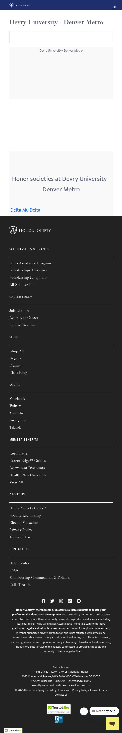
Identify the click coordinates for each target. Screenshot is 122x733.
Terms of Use (20, 537)
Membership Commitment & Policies (39, 577)
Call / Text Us (20, 584)
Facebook (17, 398)
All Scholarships (22, 284)
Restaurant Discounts (27, 468)
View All (16, 482)
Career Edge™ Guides (27, 460)
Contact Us (61, 694)
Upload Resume (22, 325)
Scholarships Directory (28, 270)
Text (63, 667)
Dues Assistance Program (30, 263)
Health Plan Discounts (27, 475)
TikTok (15, 427)
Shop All (16, 351)
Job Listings (19, 310)
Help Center (19, 563)
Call (55, 667)
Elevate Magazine (23, 522)
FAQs (13, 570)
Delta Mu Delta (25, 210)
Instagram (17, 420)
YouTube (16, 413)
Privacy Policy (20, 530)
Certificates (18, 453)
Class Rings (18, 372)
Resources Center (23, 318)
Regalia (15, 358)
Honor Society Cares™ (28, 508)
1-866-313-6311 (42, 671)
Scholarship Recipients (28, 277)
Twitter (15, 406)
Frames (15, 365)
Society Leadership (25, 515)
